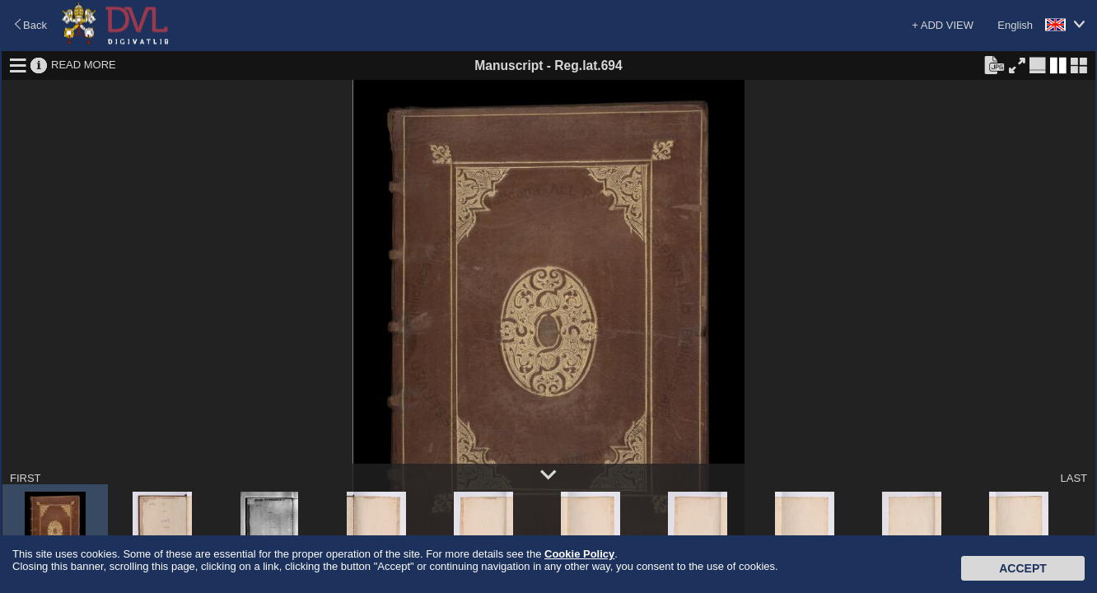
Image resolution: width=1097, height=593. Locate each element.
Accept (1023, 568)
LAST (1073, 478)
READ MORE (83, 64)
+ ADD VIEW (942, 25)
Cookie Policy (579, 554)
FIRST (25, 478)
